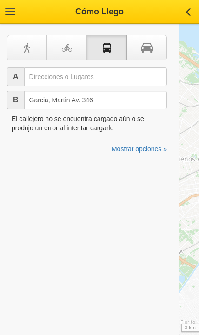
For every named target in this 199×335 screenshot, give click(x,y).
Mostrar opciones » (139, 149)
